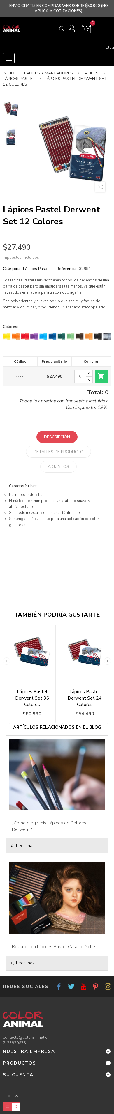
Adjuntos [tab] (58, 466)
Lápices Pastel (36, 269)
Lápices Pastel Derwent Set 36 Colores (32, 698)
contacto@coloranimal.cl (25, 1037)
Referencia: (67, 269)
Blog (110, 47)
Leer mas (22, 846)
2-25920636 (14, 1043)
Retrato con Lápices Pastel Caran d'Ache (53, 946)
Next (107, 661)
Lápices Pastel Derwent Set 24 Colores (85, 698)
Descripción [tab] (57, 437)
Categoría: (12, 269)
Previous (6, 661)
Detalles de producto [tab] (58, 452)
